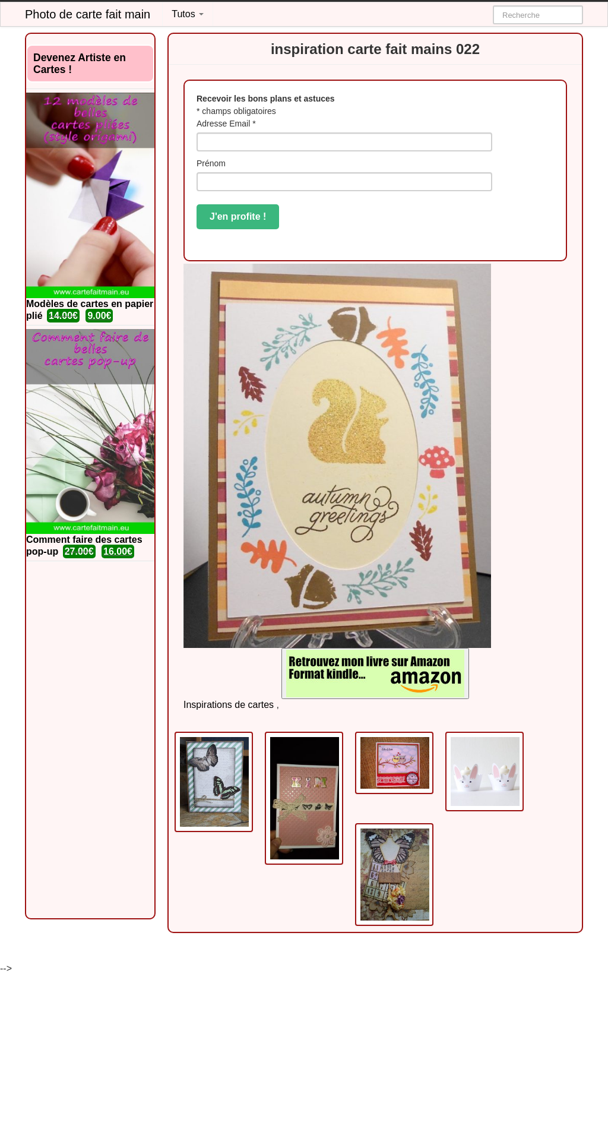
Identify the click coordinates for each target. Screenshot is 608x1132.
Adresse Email (226, 123)
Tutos (188, 14)
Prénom (211, 163)
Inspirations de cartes (228, 705)
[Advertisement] (90, 740)
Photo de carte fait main (87, 14)
